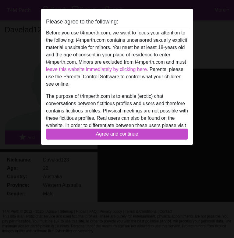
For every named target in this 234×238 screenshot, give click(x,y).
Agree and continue (117, 134)
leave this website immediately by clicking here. (97, 69)
